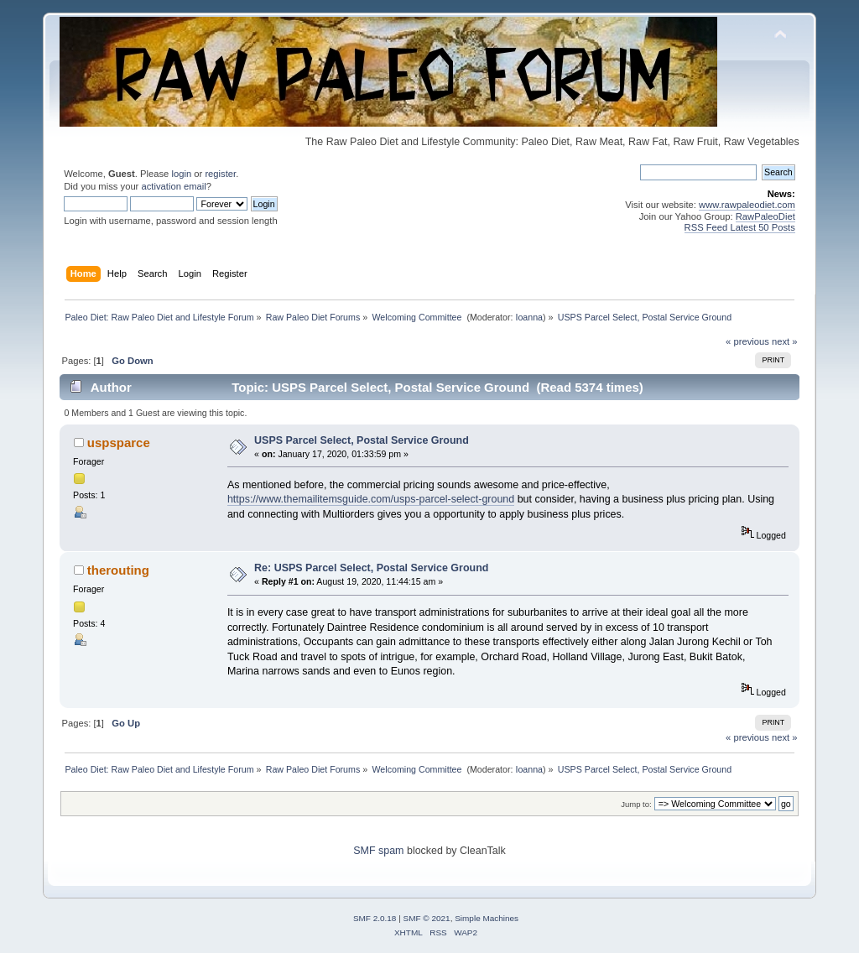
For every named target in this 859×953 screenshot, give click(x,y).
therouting (118, 570)
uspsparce (118, 442)
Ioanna (529, 317)
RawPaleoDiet (765, 216)
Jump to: (636, 804)
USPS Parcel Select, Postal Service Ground (361, 440)
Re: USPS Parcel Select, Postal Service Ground (371, 568)
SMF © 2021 (426, 918)
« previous (747, 341)
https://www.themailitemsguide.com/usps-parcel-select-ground (370, 499)
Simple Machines (486, 918)
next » (785, 341)
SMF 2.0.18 (375, 918)
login (181, 174)
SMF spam (378, 851)
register (220, 174)
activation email (173, 186)
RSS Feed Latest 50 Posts (740, 227)
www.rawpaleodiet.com (747, 205)
